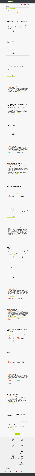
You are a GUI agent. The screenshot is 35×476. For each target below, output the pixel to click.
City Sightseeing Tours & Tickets (21, 457)
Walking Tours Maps (13, 457)
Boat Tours (13, 447)
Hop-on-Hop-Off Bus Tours (21, 441)
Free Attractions (21, 463)
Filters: (8, 10)
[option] (11, 31)
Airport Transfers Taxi (13, 440)
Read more (17, 28)
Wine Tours (21, 452)
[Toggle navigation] (29, 1)
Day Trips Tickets (21, 447)
